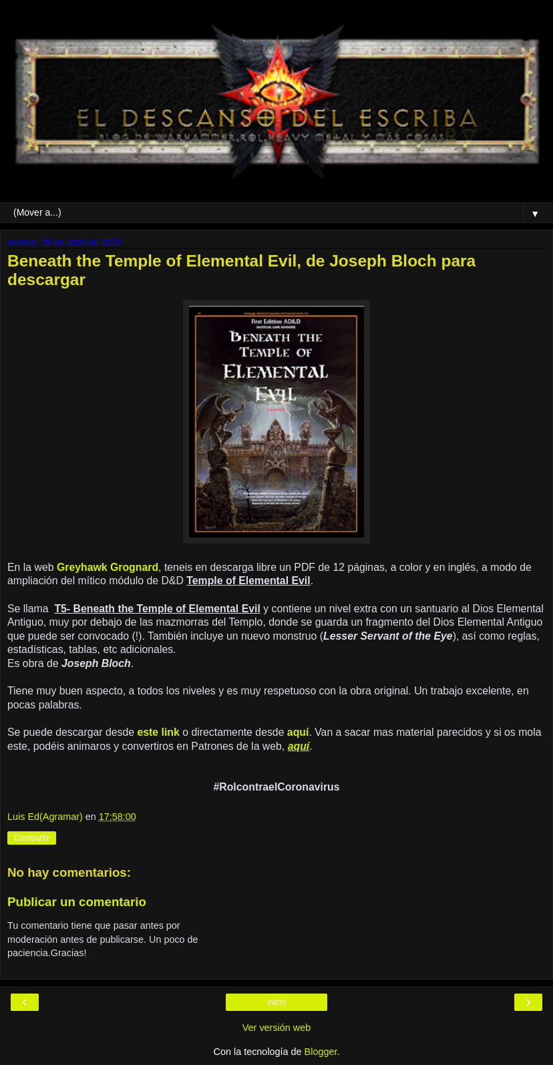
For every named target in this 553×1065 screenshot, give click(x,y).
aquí (298, 732)
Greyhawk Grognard (107, 567)
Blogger (321, 1051)
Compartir (31, 838)
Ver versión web (276, 1027)
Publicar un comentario (76, 902)
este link (157, 732)
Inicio (276, 1002)
